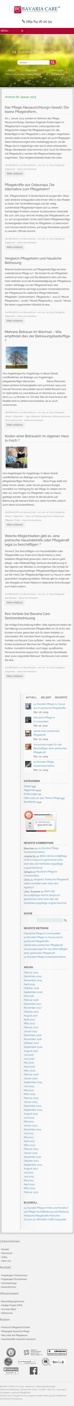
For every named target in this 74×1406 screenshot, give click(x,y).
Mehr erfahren (15, 173)
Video (4, 1257)
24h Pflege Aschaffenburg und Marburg (46, 1211)
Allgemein (31, 70)
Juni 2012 (29, 1176)
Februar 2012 (31, 1192)
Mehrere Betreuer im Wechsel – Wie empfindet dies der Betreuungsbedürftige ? (37, 336)
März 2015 (29, 1094)
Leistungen (61, 1390)
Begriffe (61, 697)
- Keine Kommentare (26, 169)
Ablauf (11, 70)
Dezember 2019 (32, 976)
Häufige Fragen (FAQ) (11, 1305)
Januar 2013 (30, 1153)
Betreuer (35, 416)
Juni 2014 (29, 1117)
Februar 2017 (31, 1027)
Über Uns (6, 1261)
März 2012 (29, 1188)
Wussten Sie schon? (29, 1390)
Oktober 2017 (31, 1011)
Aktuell (31, 697)
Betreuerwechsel (61, 416)
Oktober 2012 (31, 1160)
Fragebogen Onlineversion (14, 1275)
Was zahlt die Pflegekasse (14, 1335)
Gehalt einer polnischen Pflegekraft (43, 945)
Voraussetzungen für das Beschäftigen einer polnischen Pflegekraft (50, 748)
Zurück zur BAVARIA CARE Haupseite (45, 1219)
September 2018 (33, 992)
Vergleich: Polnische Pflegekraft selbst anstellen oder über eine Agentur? (46, 883)
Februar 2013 (31, 1149)
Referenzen (7, 1313)
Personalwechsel (13, 420)
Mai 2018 (29, 996)
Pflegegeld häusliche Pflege (15, 1331)
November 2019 (33, 980)
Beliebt (46, 697)
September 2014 (33, 1109)
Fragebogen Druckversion (14, 1279)
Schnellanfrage (9, 1283)
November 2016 (33, 1039)
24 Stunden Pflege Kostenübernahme (45, 956)
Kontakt (5, 1249)
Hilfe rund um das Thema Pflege (23, 74)
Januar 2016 (31, 1078)
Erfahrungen (56, 70)
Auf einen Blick (8, 1309)
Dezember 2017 (32, 1003)
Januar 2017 (30, 1031)
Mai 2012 (28, 1180)
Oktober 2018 (31, 988)
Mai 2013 (29, 1137)
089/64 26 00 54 (39, 21)
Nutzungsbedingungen (45, 1386)
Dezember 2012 (32, 1156)
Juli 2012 (28, 1172)
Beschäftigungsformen (12, 1301)
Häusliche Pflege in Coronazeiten (42, 933)
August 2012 (31, 1168)
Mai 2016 (29, 1062)
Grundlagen (5, 1393)
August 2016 (31, 1051)
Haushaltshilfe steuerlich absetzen (18, 1339)
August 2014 (31, 1113)
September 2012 (33, 1164)
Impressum (7, 1253)
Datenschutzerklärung (9, 1390)
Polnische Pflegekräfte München (42, 1215)
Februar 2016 (31, 1074)
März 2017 (29, 1023)
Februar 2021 (31, 972)
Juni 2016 (29, 1058)
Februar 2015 (31, 1098)
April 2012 (29, 1184)
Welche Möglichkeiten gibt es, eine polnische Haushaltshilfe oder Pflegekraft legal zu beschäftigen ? (37, 540)
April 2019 (29, 984)
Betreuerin (46, 416)
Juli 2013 (28, 1133)
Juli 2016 (29, 1054)
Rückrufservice (8, 1287)
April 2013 (29, 1141)
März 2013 (29, 1145)
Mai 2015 (29, 1090)
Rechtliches (57, 74)
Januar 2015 (30, 1101)
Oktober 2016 (31, 1043)
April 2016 (29, 1066)
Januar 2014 (30, 1125)
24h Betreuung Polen (41, 516)
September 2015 (33, 1082)
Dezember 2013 (32, 1129)
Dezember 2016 (33, 1035)
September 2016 (33, 1047)
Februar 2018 (31, 1000)
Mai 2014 (29, 1121)
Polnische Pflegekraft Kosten (15, 1327)
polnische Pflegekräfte (20, 1393)
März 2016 (29, 1070)
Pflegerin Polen (12, 520)
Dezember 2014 (32, 1105)
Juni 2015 (29, 1086)
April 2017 (29, 1019)
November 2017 (33, 1007)
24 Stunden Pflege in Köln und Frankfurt (46, 1207)
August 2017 (31, 1015)
